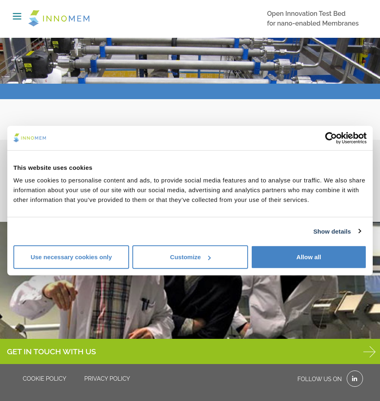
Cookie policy (44, 378)
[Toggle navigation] (17, 16)
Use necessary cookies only (71, 257)
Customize (190, 257)
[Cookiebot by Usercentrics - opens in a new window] (331, 138)
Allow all (308, 257)
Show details (332, 231)
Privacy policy (107, 378)
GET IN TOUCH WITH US (191, 352)
